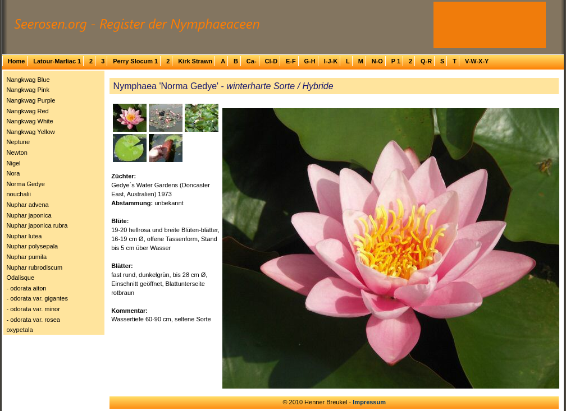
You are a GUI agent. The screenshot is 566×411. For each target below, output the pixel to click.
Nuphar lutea (24, 236)
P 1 (395, 61)
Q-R (426, 61)
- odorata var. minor (33, 309)
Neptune (18, 141)
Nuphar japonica (29, 215)
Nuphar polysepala (32, 246)
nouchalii (19, 194)
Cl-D (270, 61)
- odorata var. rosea (33, 319)
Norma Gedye (26, 184)
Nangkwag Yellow (31, 131)
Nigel (14, 163)
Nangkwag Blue (28, 79)
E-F (291, 61)
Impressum (369, 402)
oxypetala (20, 329)
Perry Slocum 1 (135, 61)
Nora (13, 173)
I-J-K (330, 61)
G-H (310, 61)
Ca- (252, 61)
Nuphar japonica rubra (37, 225)
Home (16, 61)
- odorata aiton (27, 288)
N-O (377, 61)
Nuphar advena (28, 204)
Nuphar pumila (27, 256)
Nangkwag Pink (28, 89)
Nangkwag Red (28, 111)
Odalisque (21, 277)
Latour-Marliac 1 (57, 61)
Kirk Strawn (195, 61)
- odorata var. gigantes (37, 298)
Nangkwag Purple (31, 100)
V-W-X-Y (477, 61)
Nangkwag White (30, 121)
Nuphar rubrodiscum (35, 267)
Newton (17, 152)
